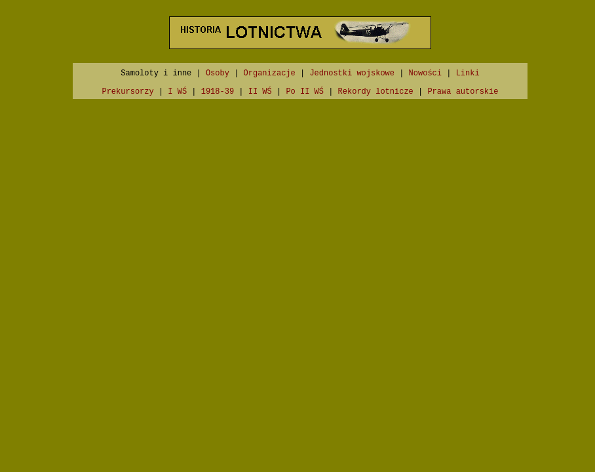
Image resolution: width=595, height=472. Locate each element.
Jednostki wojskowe (351, 73)
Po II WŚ (305, 91)
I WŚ (177, 91)
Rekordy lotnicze (375, 91)
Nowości (425, 73)
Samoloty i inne (156, 73)
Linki (468, 73)
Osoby (217, 73)
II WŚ (260, 91)
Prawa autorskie (462, 91)
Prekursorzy (127, 91)
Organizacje (270, 73)
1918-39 (217, 91)
